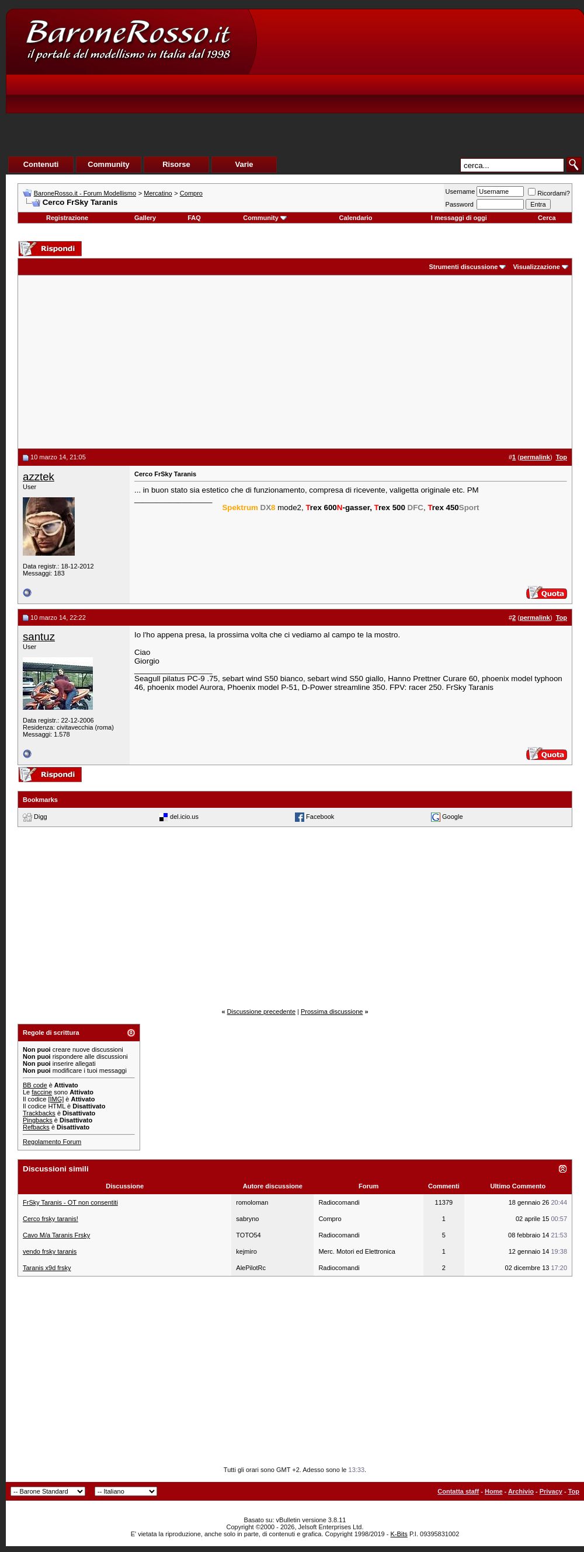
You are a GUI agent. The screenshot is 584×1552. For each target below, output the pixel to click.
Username (460, 191)
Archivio (521, 1491)
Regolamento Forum (52, 1141)
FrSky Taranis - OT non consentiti (70, 1202)
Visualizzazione (536, 266)
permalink (535, 457)
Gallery (145, 217)
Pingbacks (38, 1120)
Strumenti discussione (463, 266)
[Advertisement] (365, 97)
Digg (40, 816)
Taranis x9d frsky (47, 1267)
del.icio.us (184, 816)
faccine (42, 1092)
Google (452, 816)
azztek (38, 476)
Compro (191, 193)
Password (460, 204)
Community (265, 217)
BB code (35, 1085)
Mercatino (158, 193)
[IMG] (56, 1099)
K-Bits (398, 1533)
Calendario (356, 217)
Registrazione (67, 217)
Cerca (547, 217)
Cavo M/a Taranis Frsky (56, 1235)
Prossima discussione (332, 1011)
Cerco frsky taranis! (50, 1218)
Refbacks (36, 1127)
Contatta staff (458, 1491)
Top (573, 1491)
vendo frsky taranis (50, 1251)
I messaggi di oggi (459, 217)
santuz (39, 636)
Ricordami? (549, 193)
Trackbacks (39, 1113)
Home (494, 1491)
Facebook (320, 816)
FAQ (194, 217)
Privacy (551, 1491)
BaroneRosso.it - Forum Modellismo (85, 193)
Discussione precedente (261, 1011)
